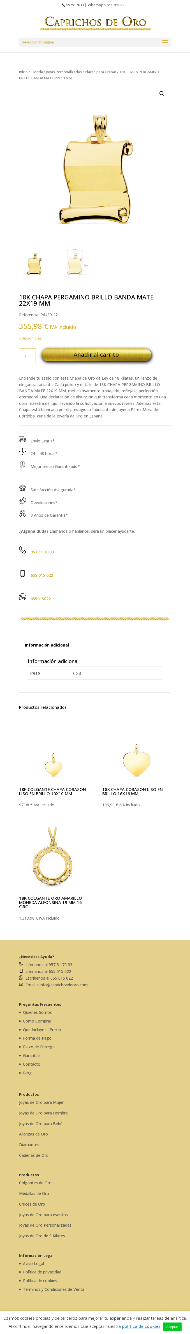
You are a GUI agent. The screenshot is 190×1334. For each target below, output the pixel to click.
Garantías (32, 1055)
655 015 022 (42, 575)
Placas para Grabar (100, 71)
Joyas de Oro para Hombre (43, 1113)
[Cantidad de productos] (27, 356)
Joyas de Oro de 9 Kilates (42, 1235)
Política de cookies (40, 1280)
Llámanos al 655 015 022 (45, 971)
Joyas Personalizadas (64, 71)
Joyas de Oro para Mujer (41, 1102)
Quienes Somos (37, 1012)
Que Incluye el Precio (42, 1029)
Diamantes (29, 1144)
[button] (162, 94)
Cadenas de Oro (33, 1155)
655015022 (115, 4)
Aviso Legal (33, 1263)
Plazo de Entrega (39, 1046)
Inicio (23, 71)
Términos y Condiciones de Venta (53, 1289)
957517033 (75, 4)
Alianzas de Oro (33, 1134)
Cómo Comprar (37, 1021)
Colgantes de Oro (35, 1182)
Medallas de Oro (34, 1193)
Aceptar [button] (172, 1326)
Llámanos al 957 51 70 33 (45, 964)
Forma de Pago (37, 1038)
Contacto (31, 1064)
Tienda (37, 71)
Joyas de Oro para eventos (43, 1214)
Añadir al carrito (96, 354)
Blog (27, 1072)
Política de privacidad (42, 1272)
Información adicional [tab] (47, 645)
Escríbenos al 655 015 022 (46, 978)
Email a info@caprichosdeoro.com (53, 984)
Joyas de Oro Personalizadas (45, 1225)
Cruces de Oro (32, 1204)
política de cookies (141, 1326)
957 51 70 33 (42, 552)
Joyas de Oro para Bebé (40, 1123)
